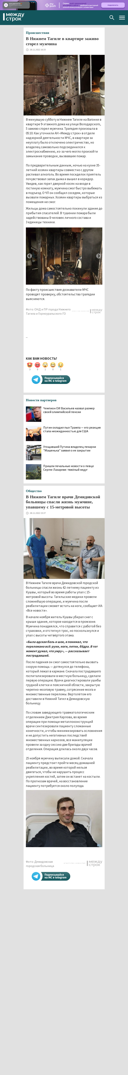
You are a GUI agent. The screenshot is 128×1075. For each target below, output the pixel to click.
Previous (29, 256)
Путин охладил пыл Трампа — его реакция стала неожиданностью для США (72, 429)
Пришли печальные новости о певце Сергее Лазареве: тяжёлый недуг (68, 467)
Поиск (111, 17)
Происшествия (37, 33)
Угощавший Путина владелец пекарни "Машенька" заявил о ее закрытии (69, 448)
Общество (34, 491)
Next (99, 256)
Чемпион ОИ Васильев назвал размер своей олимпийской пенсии (69, 410)
